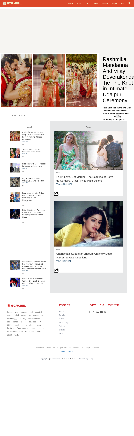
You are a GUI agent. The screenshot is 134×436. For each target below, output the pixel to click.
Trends (79, 3)
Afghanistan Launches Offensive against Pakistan (33, 207)
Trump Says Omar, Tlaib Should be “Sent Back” (33, 178)
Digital (114, 3)
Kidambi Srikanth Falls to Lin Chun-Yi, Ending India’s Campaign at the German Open (34, 241)
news (61, 346)
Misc (123, 3)
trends (61, 343)
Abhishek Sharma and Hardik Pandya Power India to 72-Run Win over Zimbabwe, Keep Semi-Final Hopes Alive (35, 292)
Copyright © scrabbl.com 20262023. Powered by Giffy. (67, 386)
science (62, 354)
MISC (61, 361)
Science (105, 3)
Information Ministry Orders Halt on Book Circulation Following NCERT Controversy (34, 224)
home (70, 3)
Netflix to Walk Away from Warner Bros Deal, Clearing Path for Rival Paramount (34, 308)
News (96, 3)
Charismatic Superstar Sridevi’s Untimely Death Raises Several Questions (85, 281)
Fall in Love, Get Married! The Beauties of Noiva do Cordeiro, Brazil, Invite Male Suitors (85, 205)
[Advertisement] (67, 34)
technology (63, 350)
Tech (88, 3)
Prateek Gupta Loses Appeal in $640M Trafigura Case (34, 193)
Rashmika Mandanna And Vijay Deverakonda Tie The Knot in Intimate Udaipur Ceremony (34, 163)
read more (109, 129)
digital (61, 357)
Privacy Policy (67, 379)
